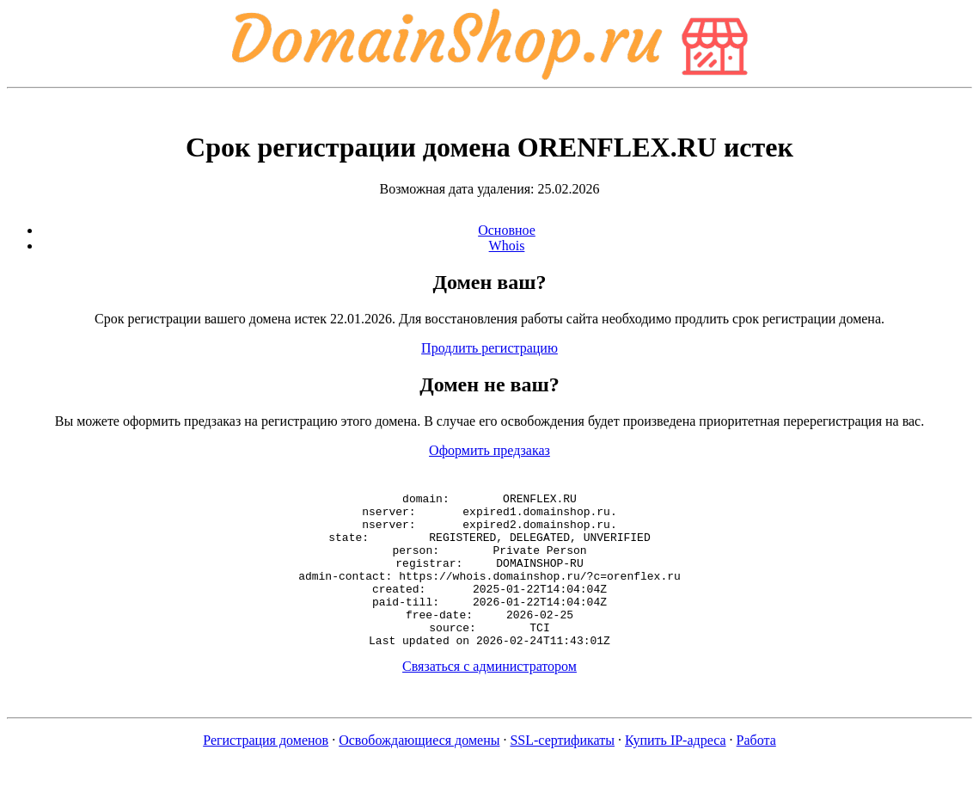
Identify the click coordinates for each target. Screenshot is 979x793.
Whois (507, 245)
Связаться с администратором (489, 697)
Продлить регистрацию (489, 348)
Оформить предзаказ (489, 450)
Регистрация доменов (265, 771)
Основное (506, 230)
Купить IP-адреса (675, 771)
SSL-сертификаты (562, 771)
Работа (756, 771)
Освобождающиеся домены (419, 771)
